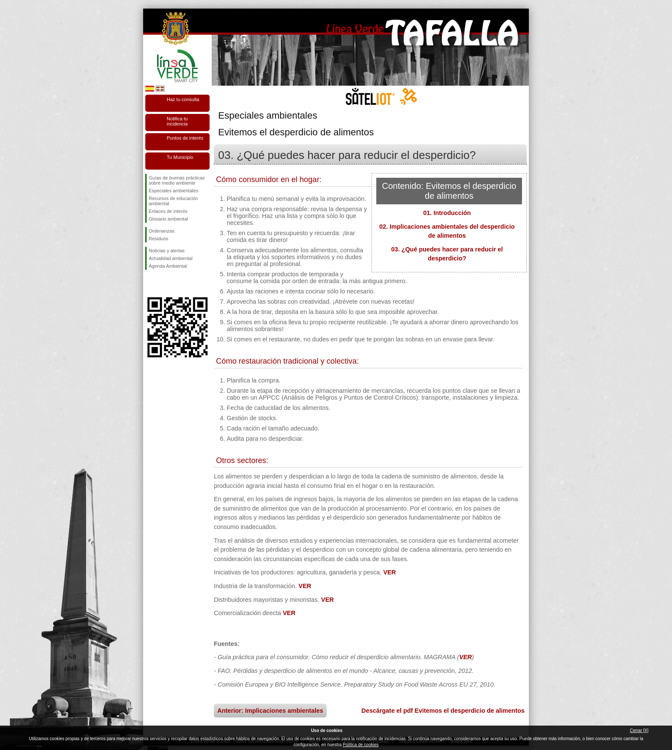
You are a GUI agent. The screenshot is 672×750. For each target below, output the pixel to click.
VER (389, 572)
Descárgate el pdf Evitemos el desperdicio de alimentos (443, 710)
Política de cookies (360, 744)
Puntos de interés (185, 137)
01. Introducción (447, 212)
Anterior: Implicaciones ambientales (270, 710)
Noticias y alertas (167, 250)
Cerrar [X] (639, 730)
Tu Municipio (180, 157)
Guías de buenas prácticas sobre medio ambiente (177, 180)
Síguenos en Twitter (164, 283)
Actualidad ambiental (170, 258)
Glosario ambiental (168, 218)
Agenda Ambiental (168, 266)
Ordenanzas (161, 230)
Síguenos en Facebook (150, 283)
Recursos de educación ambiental (173, 201)
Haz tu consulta (183, 99)
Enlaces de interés (168, 211)
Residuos (158, 238)
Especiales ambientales (173, 190)
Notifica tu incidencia (177, 121)
